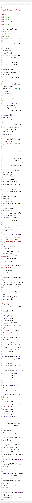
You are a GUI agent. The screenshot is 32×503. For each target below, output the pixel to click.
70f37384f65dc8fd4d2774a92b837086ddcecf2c (12, 3)
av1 (20, 3)
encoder (22, 3)
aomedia (2, 3)
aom (4, 3)
